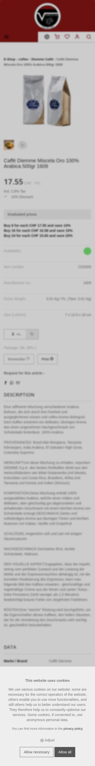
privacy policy (73, 728)
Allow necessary (36, 752)
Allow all (64, 752)
